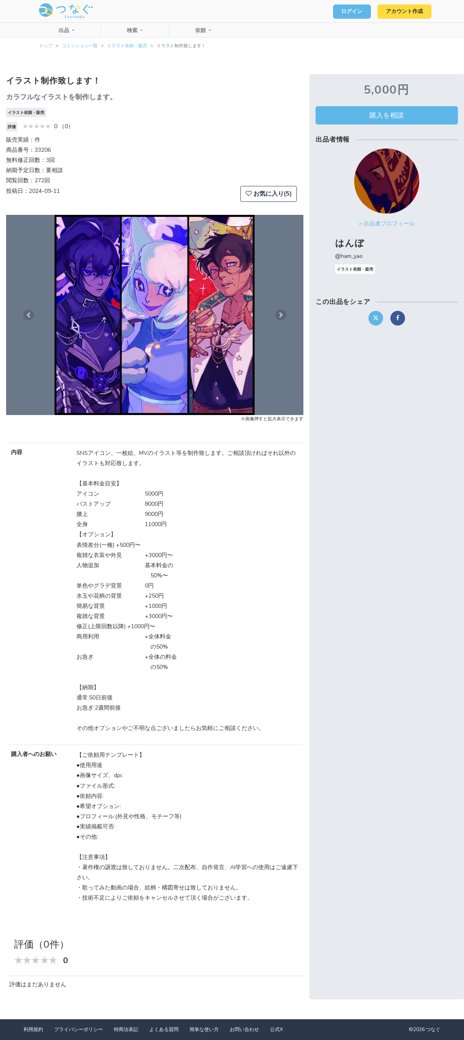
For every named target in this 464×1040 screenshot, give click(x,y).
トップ (45, 46)
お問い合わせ (244, 1029)
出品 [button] (65, 30)
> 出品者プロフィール (387, 223)
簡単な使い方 (204, 1029)
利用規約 (33, 1029)
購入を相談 (386, 115)
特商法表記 (126, 1029)
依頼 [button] (201, 30)
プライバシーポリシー (78, 1029)
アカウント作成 (403, 11)
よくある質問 (164, 1029)
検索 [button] (133, 30)
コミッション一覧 (80, 46)
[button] (28, 315)
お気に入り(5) (269, 194)
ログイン (348, 11)
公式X (276, 1029)
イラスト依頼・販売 (127, 46)
